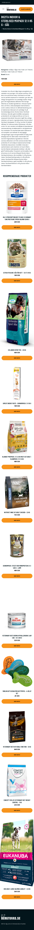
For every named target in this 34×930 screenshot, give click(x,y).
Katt (19, 70)
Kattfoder (4, 72)
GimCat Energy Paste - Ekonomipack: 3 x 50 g (17, 403)
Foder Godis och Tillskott (15, 72)
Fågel (16, 70)
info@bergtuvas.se (6, 2)
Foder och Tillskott (26, 70)
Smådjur (11, 70)
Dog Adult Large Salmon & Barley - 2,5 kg (17, 889)
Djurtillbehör (26, 9)
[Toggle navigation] (3, 9)
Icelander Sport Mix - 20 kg (17, 350)
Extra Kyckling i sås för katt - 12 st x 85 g (17, 273)
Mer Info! (17, 84)
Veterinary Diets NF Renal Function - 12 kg (17, 747)
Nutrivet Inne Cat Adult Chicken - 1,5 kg (17, 512)
